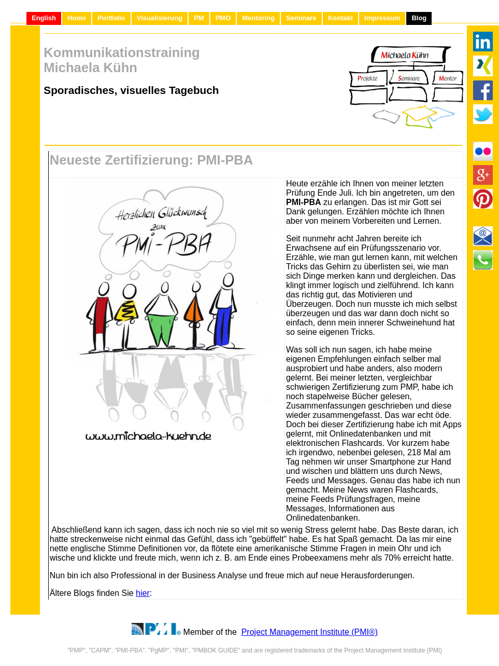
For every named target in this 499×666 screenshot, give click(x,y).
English (44, 18)
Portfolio (111, 18)
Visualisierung (160, 18)
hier (143, 593)
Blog (418, 18)
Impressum (382, 18)
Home (76, 18)
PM (199, 18)
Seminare (301, 18)
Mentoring (258, 18)
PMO (223, 18)
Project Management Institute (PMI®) (309, 632)
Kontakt (340, 18)
